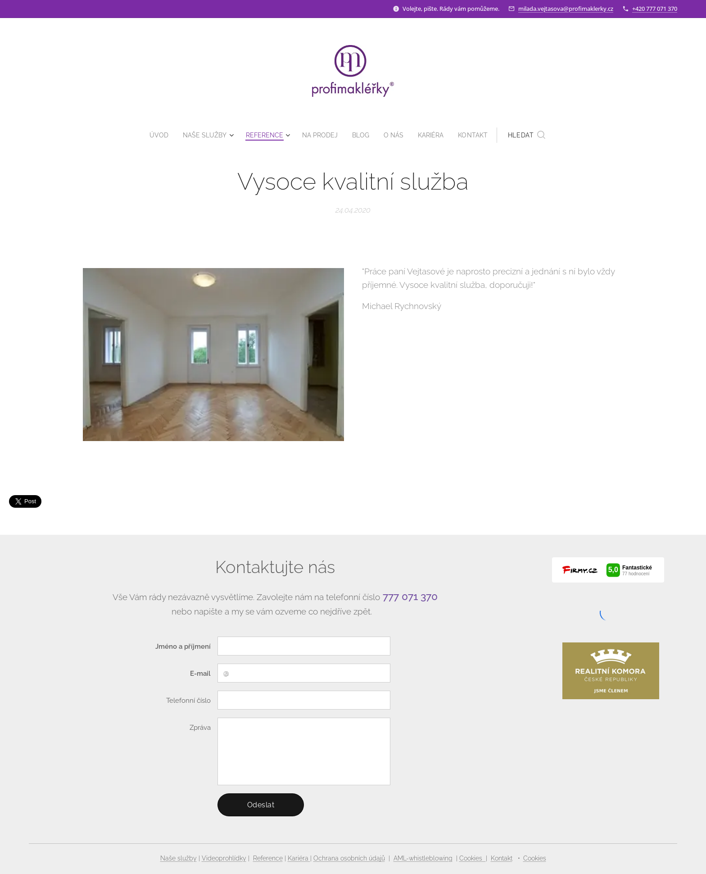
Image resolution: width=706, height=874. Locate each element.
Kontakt (501, 858)
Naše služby (178, 858)
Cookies (472, 858)
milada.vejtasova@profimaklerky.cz (565, 9)
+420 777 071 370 (654, 9)
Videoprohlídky (224, 858)
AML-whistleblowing (423, 858)
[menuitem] (154, 135)
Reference (268, 858)
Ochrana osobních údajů (349, 858)
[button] (535, 135)
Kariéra (299, 858)
